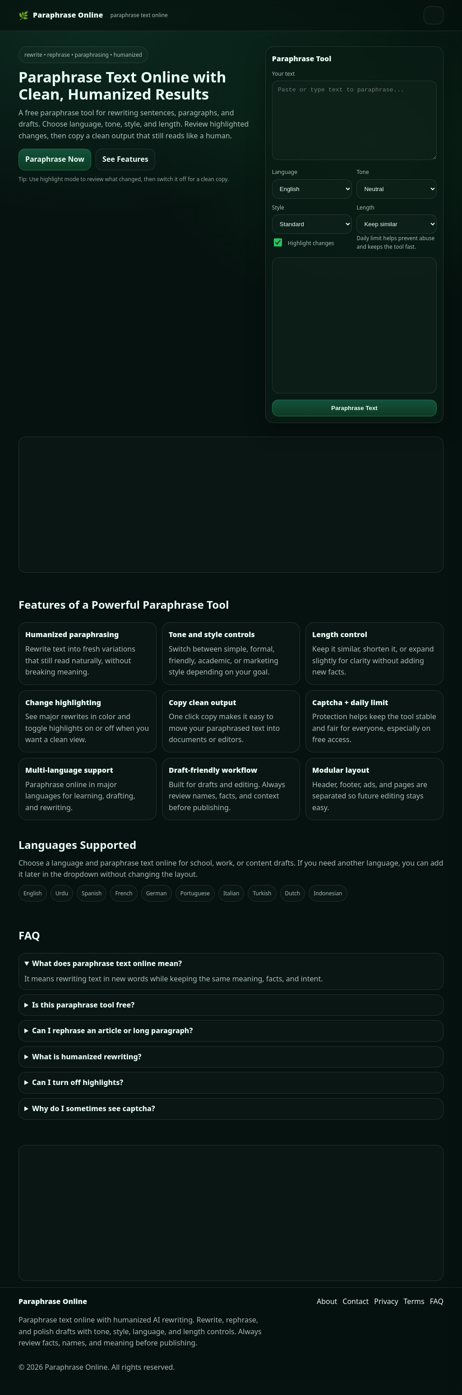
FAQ (437, 1315)
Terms (414, 1315)
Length (365, 221)
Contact (355, 1315)
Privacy (386, 1315)
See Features (125, 159)
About (327, 1315)
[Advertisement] (231, 518)
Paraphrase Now (54, 159)
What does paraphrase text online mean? (107, 977)
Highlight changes (311, 256)
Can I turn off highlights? (77, 1096)
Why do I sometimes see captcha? (93, 1122)
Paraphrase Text (354, 421)
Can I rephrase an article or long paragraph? (112, 1044)
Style (278, 221)
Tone (362, 185)
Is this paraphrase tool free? (83, 1018)
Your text (283, 74)
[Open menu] (434, 15)
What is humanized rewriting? (87, 1070)
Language (284, 185)
